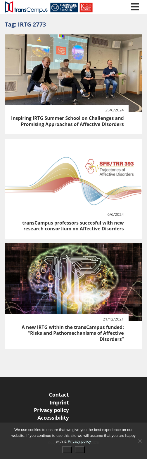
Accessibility (53, 417)
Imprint (59, 402)
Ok (67, 449)
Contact (59, 394)
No (79, 449)
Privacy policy (51, 410)
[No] (140, 441)
